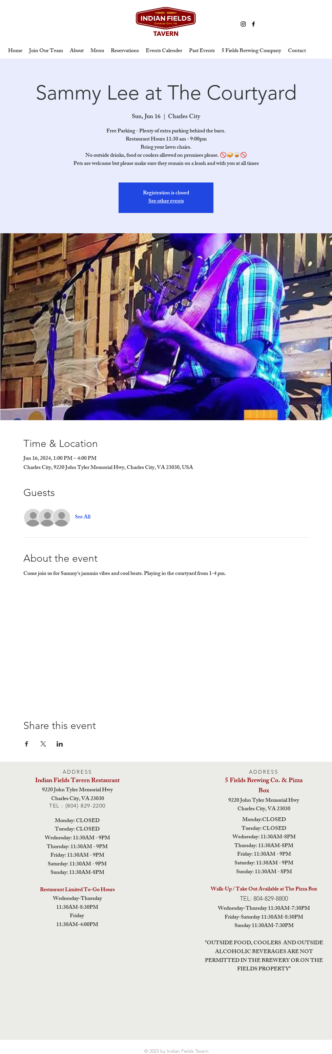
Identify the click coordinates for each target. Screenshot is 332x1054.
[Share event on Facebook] (26, 744)
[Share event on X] (43, 744)
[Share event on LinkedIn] (60, 744)
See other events (166, 202)
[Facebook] (253, 24)
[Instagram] (243, 24)
